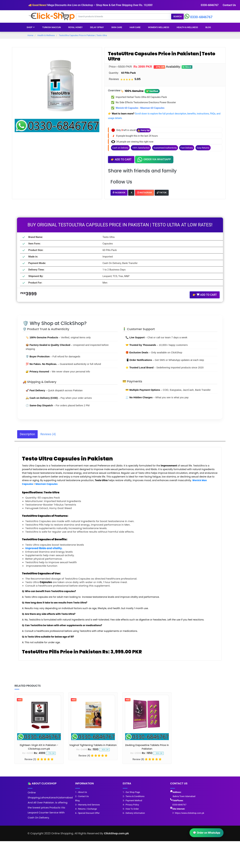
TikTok (162, 192)
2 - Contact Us (81, 797)
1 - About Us (81, 793)
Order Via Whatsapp (154, 159)
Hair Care (135, 27)
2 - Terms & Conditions (133, 797)
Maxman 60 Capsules (152, 107)
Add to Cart (121, 160)
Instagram (144, 192)
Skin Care (116, 27)
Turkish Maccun (51, 27)
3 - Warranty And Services (87, 805)
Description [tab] (27, 434)
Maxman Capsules (47, 483)
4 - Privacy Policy (130, 805)
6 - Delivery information (133, 813)
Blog (208, 27)
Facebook (119, 192)
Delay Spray (97, 27)
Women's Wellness (158, 27)
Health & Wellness (187, 27)
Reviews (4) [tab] (48, 434)
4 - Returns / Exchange (86, 809)
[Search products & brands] (123, 16)
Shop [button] (31, 27)
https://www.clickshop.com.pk (189, 813)
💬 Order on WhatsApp (206, 832)
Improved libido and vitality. (43, 548)
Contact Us (229, 5)
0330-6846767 (210, 5)
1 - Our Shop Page (131, 793)
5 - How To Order (130, 809)
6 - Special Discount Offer (87, 813)
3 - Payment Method (132, 801)
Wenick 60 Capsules (127, 107)
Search (177, 16)
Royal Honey (75, 27)
